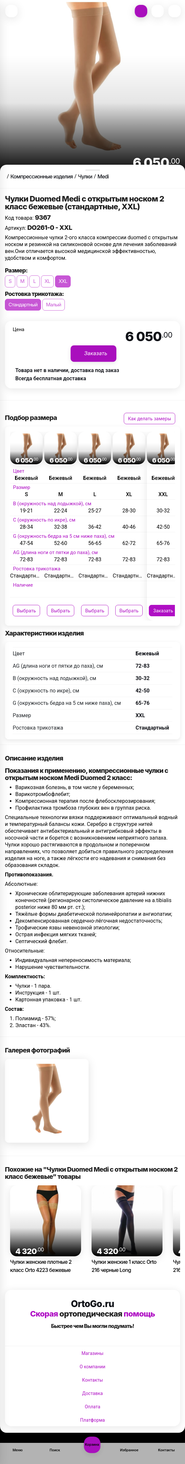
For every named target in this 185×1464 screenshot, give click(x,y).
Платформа (92, 1420)
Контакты (92, 1380)
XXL (63, 281)
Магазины (92, 1353)
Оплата (92, 1406)
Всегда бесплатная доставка (50, 378)
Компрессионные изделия (41, 176)
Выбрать (26, 610)
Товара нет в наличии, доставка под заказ (67, 370)
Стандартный (22, 304)
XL (47, 281)
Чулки (85, 176)
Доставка (92, 1393)
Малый (53, 304)
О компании (93, 1366)
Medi (103, 176)
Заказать (163, 610)
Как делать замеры (149, 418)
